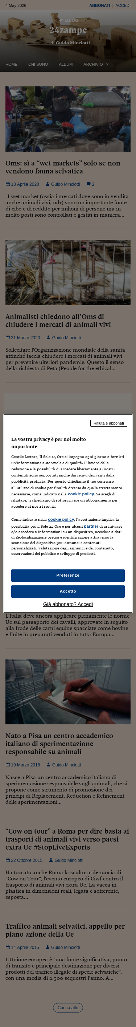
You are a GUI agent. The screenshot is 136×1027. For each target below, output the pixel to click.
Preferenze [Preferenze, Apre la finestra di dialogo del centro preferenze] (68, 575)
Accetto (68, 591)
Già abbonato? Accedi (68, 604)
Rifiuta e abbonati (109, 423)
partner (91, 526)
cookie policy (81, 494)
